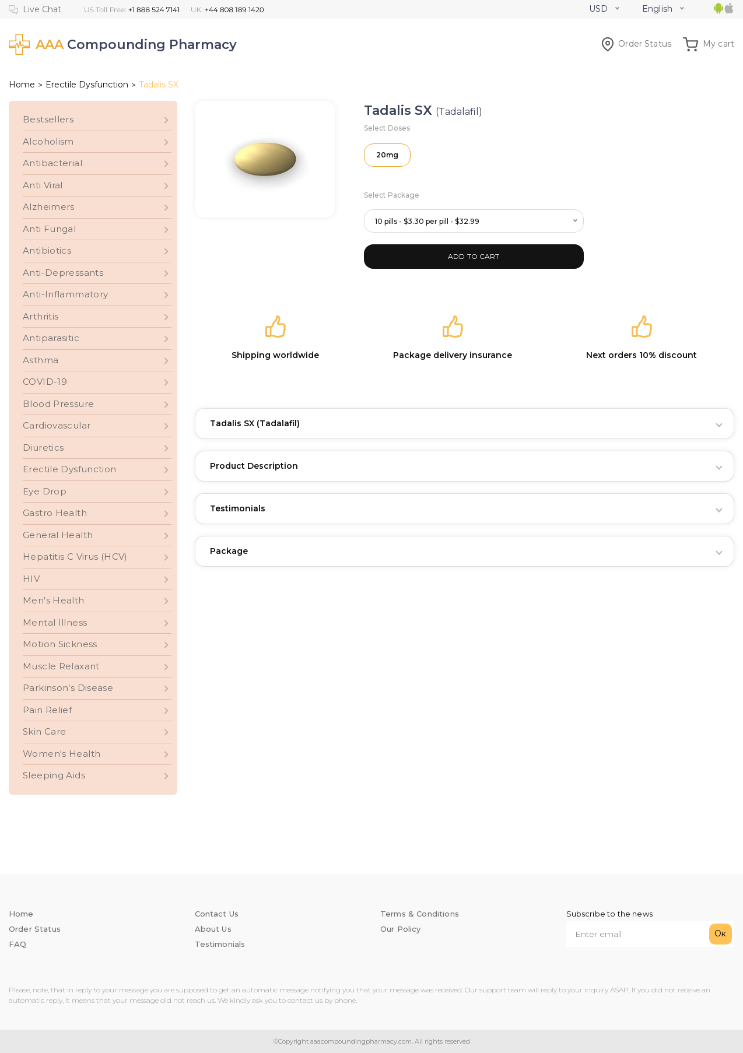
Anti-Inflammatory (65, 294)
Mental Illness (55, 622)
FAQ (17, 944)
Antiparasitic (51, 337)
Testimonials (237, 508)
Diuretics (43, 447)
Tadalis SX (255, 423)
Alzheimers (49, 206)
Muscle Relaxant (61, 666)
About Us (213, 928)
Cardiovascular (56, 425)
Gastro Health (55, 512)
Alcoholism (48, 141)
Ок (720, 933)
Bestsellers (48, 119)
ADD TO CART (474, 256)
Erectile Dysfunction (86, 84)
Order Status (636, 43)
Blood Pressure (58, 403)
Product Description (254, 466)
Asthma (40, 360)
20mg (387, 154)
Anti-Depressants (63, 272)
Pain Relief (47, 709)
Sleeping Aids (54, 775)
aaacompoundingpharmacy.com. (361, 1041)
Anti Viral (43, 185)
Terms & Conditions (419, 913)
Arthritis (40, 316)
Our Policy (400, 928)
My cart (708, 43)
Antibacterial (52, 163)
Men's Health (54, 600)
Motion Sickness (60, 644)
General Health (58, 534)
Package (229, 551)
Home (22, 84)
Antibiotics (47, 250)
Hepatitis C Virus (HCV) (75, 556)
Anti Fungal (49, 228)
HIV (31, 578)
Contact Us (217, 913)
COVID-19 (45, 381)
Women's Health (61, 753)
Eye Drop (44, 491)
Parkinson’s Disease (68, 687)
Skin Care (44, 731)
